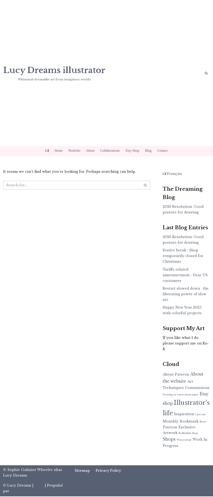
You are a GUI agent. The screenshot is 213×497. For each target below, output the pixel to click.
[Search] (206, 73)
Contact (162, 150)
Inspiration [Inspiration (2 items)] (184, 414)
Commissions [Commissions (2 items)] (197, 388)
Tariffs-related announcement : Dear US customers (185, 275)
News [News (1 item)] (202, 422)
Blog (148, 150)
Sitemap (82, 471)
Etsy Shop (132, 150)
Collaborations (110, 150)
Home (58, 150)
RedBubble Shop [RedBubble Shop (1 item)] (188, 434)
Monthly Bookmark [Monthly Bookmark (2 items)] (180, 422)
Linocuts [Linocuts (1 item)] (200, 415)
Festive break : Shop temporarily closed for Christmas (183, 256)
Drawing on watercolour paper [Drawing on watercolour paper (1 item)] (180, 395)
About (90, 150)
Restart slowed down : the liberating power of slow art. (186, 294)
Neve (39, 486)
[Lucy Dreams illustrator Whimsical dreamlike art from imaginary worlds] (54, 72)
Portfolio (74, 150)
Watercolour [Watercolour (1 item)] (184, 440)
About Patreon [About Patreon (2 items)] (176, 375)
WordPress (19, 491)
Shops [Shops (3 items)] (169, 439)
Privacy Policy (108, 471)
